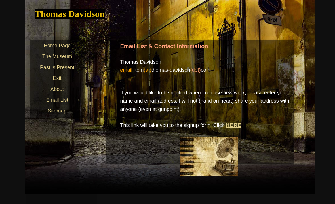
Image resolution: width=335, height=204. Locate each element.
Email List (57, 100)
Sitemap (57, 111)
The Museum (57, 56)
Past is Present (57, 67)
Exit (57, 78)
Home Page (57, 45)
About (57, 89)
